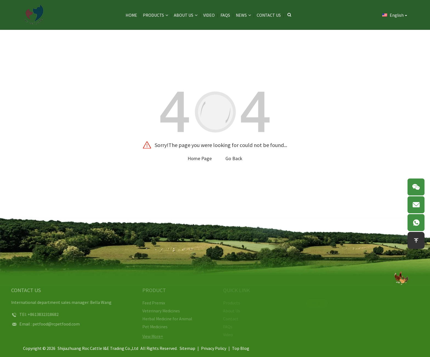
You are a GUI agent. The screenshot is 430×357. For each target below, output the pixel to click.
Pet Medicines (150, 326)
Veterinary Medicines (157, 310)
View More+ (148, 336)
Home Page (200, 158)
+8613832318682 (36, 314)
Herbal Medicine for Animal (163, 318)
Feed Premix (149, 303)
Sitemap (187, 348)
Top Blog (240, 348)
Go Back (233, 158)
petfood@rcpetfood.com (49, 324)
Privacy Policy (213, 348)
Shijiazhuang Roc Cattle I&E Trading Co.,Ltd (98, 348)
